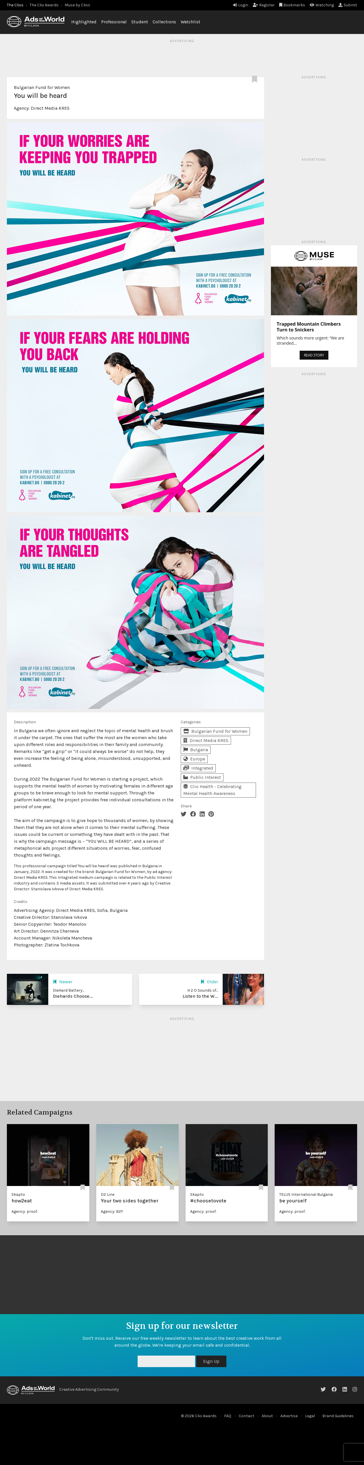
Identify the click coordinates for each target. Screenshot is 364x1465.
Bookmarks (292, 5)
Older (209, 981)
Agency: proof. (24, 1211)
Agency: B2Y (112, 1211)
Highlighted (84, 21)
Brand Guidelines (338, 1415)
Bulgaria (195, 749)
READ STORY (314, 355)
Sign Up (211, 1361)
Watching (322, 5)
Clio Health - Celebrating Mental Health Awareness (212, 790)
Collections (164, 21)
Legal (310, 1415)
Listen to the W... (200, 996)
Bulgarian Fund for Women (42, 87)
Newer (62, 981)
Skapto (18, 1194)
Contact (246, 1415)
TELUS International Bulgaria (306, 1194)
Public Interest (202, 777)
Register (264, 5)
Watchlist (190, 21)
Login (240, 5)
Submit (347, 5)
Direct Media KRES (50, 108)
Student (139, 21)
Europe (194, 759)
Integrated (198, 768)
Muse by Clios (77, 5)
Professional (114, 21)
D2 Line (107, 1194)
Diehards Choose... (73, 996)
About (267, 1415)
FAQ (227, 1415)
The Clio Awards (44, 5)
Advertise (289, 1415)
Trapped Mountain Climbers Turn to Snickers (309, 327)
